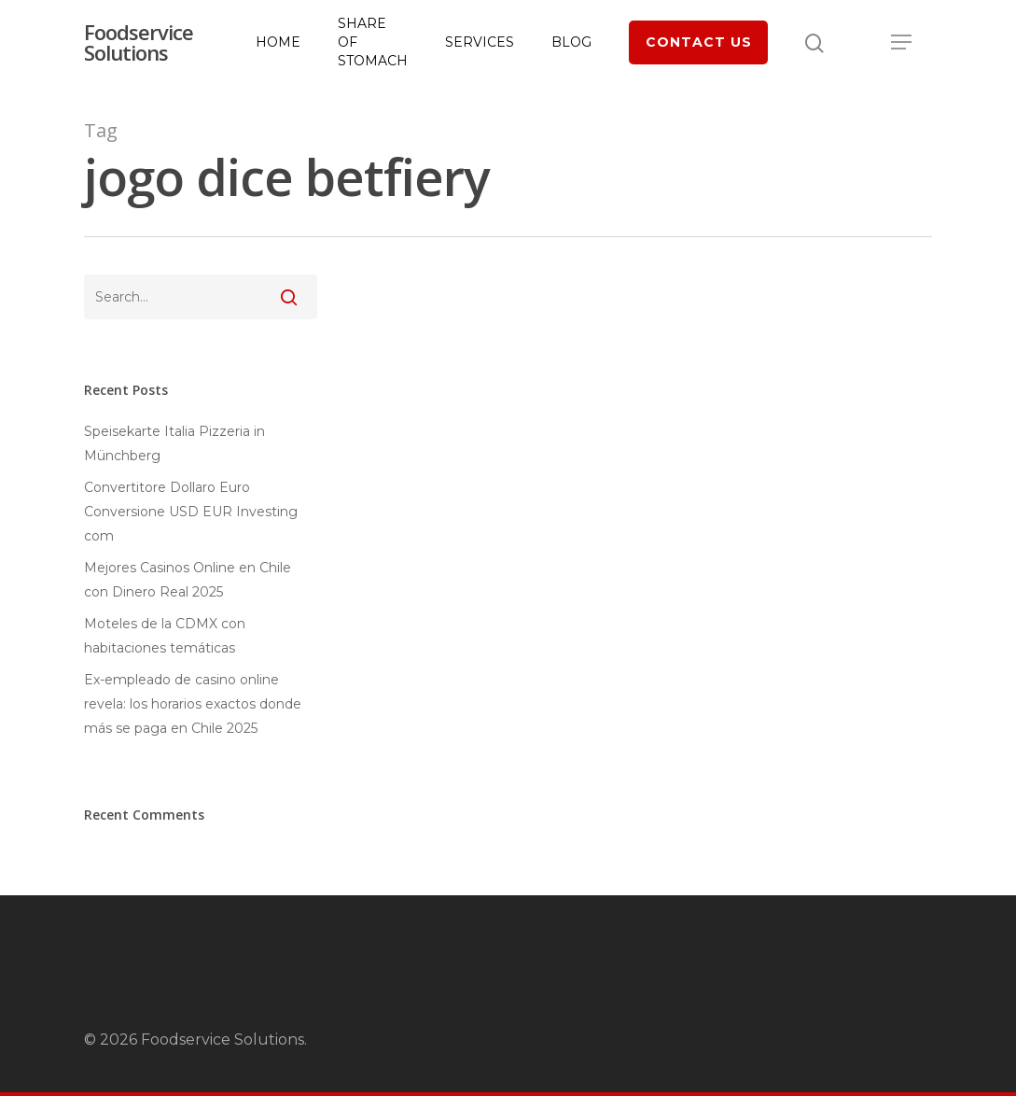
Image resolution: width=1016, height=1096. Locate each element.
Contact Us (699, 43)
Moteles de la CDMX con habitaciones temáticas (164, 635)
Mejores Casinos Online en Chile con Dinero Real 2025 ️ (187, 579)
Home (278, 43)
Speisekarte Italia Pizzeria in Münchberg (174, 443)
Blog (571, 43)
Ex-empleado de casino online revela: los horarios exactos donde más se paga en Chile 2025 (192, 704)
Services (479, 43)
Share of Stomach (373, 44)
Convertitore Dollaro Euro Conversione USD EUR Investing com (191, 511)
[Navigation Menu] (902, 44)
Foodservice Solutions (138, 43)
